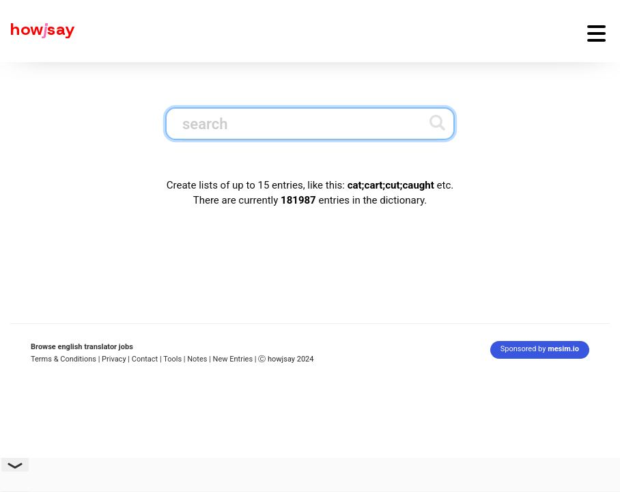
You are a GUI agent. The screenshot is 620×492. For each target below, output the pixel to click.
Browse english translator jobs (82, 346)
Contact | (147, 359)
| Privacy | (114, 359)
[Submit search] (437, 122)
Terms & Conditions (63, 359)
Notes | (199, 359)
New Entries (233, 359)
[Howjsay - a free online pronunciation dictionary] (37, 31)
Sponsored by (540, 348)
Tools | (174, 359)
